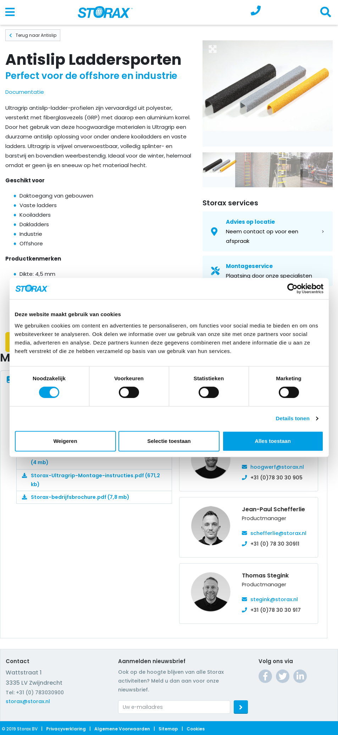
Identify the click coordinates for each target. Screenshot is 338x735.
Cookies (196, 729)
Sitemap (168, 729)
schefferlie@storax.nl (278, 533)
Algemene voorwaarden (122, 729)
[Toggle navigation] (10, 12)
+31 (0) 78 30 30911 (274, 543)
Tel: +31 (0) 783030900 (35, 692)
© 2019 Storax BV (20, 729)
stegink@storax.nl (274, 599)
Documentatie (24, 92)
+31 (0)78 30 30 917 (275, 610)
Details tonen (293, 418)
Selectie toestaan (169, 441)
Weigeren (65, 441)
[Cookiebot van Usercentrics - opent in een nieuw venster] (292, 288)
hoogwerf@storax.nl (277, 467)
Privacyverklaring (66, 729)
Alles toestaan (273, 441)
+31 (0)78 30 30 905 (276, 477)
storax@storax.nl (28, 701)
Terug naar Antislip (32, 35)
